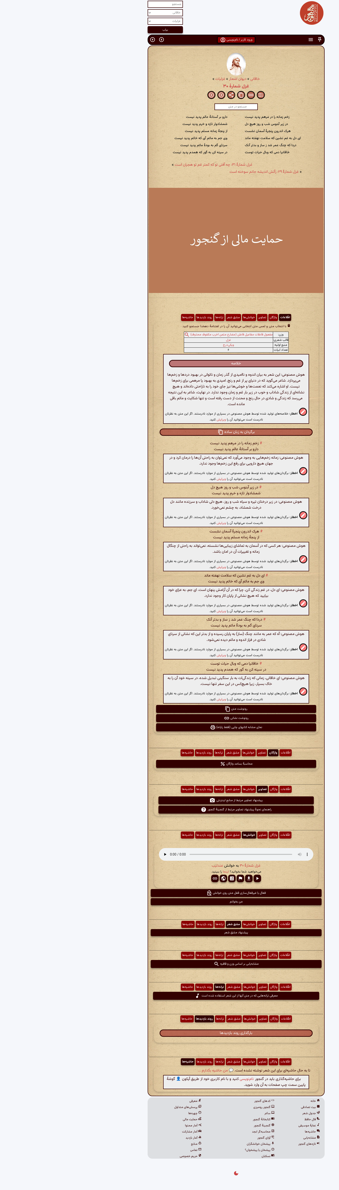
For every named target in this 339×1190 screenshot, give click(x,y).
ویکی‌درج (161, 345)
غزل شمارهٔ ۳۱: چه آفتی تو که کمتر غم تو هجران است (147, 165)
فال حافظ (245, 1119)
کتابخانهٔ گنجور (197, 1119)
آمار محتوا (126, 1125)
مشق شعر (166, 317)
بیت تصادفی (243, 1107)
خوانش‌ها (182, 317)
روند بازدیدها (137, 317)
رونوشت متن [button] (169, 709)
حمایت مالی (125, 1119)
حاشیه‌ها (121, 317)
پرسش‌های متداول (121, 1107)
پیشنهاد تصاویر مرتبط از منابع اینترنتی (169, 800)
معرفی (129, 1101)
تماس (129, 1150)
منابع (129, 1144)
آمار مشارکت (125, 1131)
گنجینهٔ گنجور (197, 1125)
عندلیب (151, 866)
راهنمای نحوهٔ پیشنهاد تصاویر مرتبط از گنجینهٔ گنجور (169, 809)
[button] (253, 39)
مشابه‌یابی (245, 1138)
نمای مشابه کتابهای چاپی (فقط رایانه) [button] (169, 727)
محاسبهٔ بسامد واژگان (169, 764)
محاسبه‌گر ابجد (196, 1131)
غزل (161, 340)
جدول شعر (244, 1113)
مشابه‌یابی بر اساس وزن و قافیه (169, 964)
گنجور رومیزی (197, 1107)
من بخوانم (169, 901)
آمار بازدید (127, 1138)
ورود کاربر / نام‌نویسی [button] (169, 40)
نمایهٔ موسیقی (242, 1125)
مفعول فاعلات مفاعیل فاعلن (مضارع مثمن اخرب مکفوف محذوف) (165, 334)
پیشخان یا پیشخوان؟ (193, 1150)
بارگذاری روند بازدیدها (169, 1033)
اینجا (159, 871)
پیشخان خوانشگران (194, 1144)
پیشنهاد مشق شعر (169, 932)
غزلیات (154, 79)
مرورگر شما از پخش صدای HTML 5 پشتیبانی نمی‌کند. (169, 854)
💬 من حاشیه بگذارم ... (149, 1071)
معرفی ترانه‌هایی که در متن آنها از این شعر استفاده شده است (169, 996)
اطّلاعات (218, 317)
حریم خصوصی (124, 1156)
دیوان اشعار (171, 79)
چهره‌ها (128, 1113)
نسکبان (201, 1156)
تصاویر (196, 317)
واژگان (206, 317)
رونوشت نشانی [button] (169, 718)
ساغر (203, 1113)
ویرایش (154, 419)
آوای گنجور (199, 1138)
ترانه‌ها (153, 317)
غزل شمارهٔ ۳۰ (169, 86)
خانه (248, 1101)
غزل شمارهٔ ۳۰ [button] (183, 866)
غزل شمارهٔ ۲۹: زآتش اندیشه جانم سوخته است (197, 172)
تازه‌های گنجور (242, 1144)
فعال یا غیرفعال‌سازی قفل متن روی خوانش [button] (169, 893)
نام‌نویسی (180, 1079)
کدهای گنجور (198, 1101)
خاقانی (188, 79)
